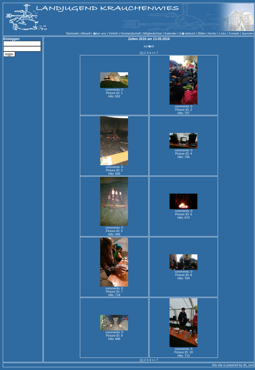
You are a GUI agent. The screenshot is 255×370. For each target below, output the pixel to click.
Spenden (248, 33)
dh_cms (248, 365)
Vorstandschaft (131, 33)
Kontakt (234, 33)
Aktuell (85, 33)
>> (153, 53)
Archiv (212, 33)
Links (222, 33)
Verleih (113, 33)
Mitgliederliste (152, 33)
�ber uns (99, 33)
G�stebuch (187, 33)
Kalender (171, 33)
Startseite (72, 33)
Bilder (202, 33)
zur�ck (149, 46)
